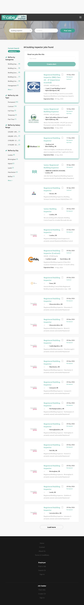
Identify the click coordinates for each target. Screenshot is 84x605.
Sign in (42, 574)
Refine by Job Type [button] (11, 96)
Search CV (42, 570)
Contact (42, 547)
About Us (42, 551)
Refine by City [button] (12, 150)
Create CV (42, 594)
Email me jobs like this (35, 54)
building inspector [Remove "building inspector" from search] (14, 51)
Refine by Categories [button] (10, 58)
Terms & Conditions (42, 555)
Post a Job (42, 566)
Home (42, 543)
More (9, 89)
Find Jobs (67, 31)
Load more (51, 527)
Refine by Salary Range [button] (12, 126)
